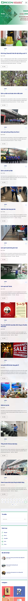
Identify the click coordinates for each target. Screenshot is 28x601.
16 (22, 502)
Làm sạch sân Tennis (6, 286)
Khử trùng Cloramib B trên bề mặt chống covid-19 (14, 53)
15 (19, 502)
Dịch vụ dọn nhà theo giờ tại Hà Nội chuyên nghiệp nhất (15, 557)
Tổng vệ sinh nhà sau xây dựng (9, 444)
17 (25, 502)
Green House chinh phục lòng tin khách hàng (12, 482)
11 (8, 502)
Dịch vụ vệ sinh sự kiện (7, 170)
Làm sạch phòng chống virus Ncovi (10, 132)
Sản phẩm (6, 538)
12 (11, 502)
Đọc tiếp (3, 66)
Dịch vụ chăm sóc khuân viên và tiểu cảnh (12, 93)
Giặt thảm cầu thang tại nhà (8, 209)
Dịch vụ (5, 535)
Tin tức (5, 544)
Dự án (5, 541)
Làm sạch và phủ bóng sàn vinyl (9, 248)
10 (5, 502)
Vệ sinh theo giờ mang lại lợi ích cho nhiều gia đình (14, 572)
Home (2, 16)
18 (12, 504)
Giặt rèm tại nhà (5, 405)
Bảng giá (5, 532)
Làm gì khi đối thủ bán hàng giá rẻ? (10, 365)
